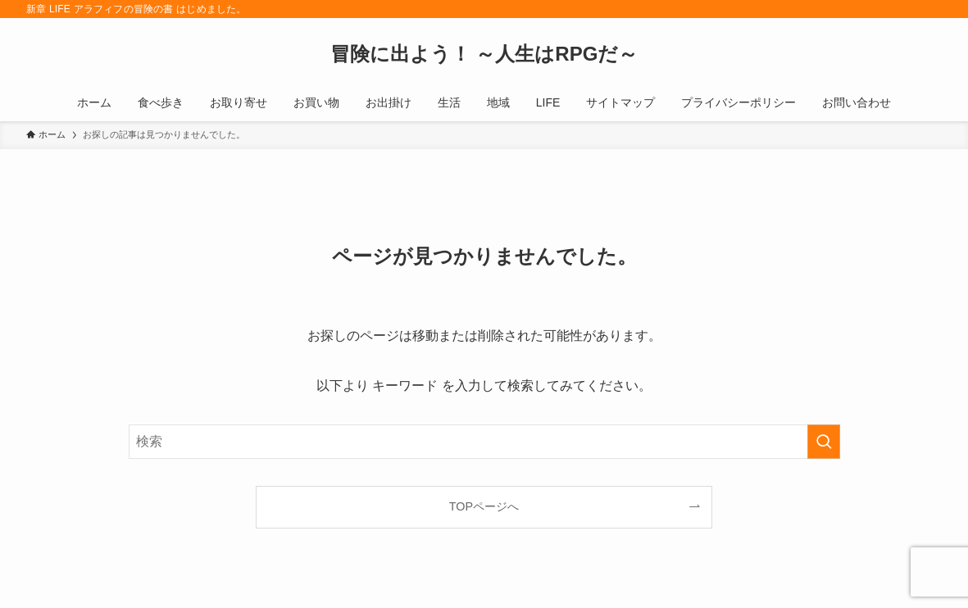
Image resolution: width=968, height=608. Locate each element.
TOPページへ (484, 506)
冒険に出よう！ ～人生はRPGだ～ (484, 54)
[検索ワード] (484, 441)
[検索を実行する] (823, 441)
